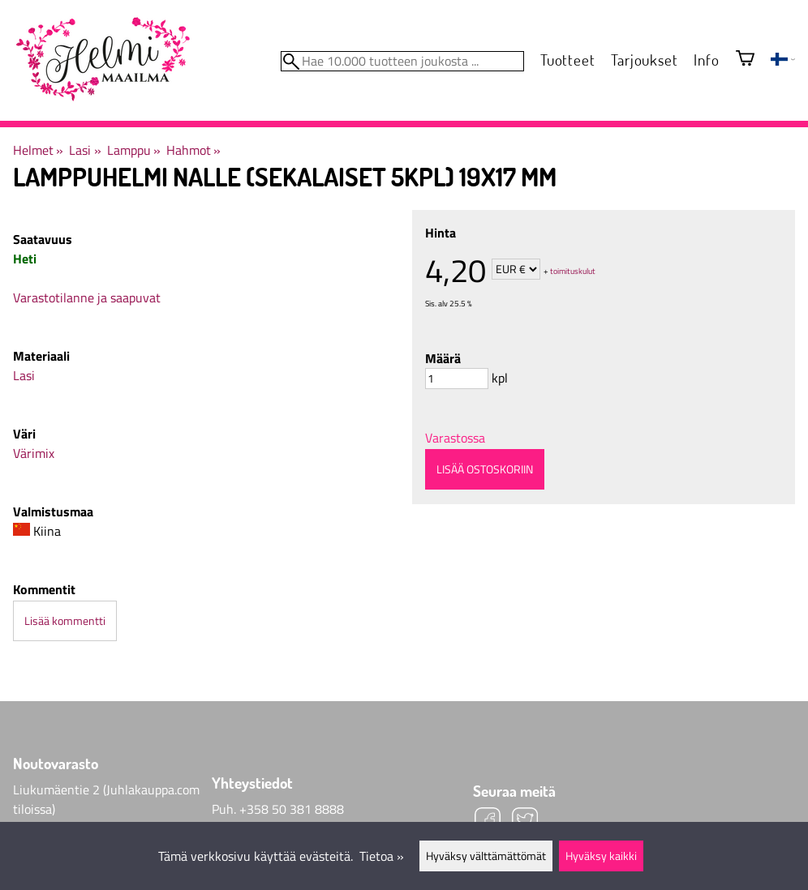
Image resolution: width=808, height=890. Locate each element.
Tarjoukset (644, 59)
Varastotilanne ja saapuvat (87, 297)
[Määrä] (456, 378)
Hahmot (193, 150)
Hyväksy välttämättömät (486, 856)
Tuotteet (567, 59)
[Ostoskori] (745, 59)
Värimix (33, 453)
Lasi (85, 150)
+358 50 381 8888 (291, 809)
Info (706, 59)
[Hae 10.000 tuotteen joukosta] (402, 61)
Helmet (38, 150)
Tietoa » (381, 856)
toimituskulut (572, 270)
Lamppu (134, 150)
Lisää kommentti (64, 621)
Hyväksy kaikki (601, 856)
